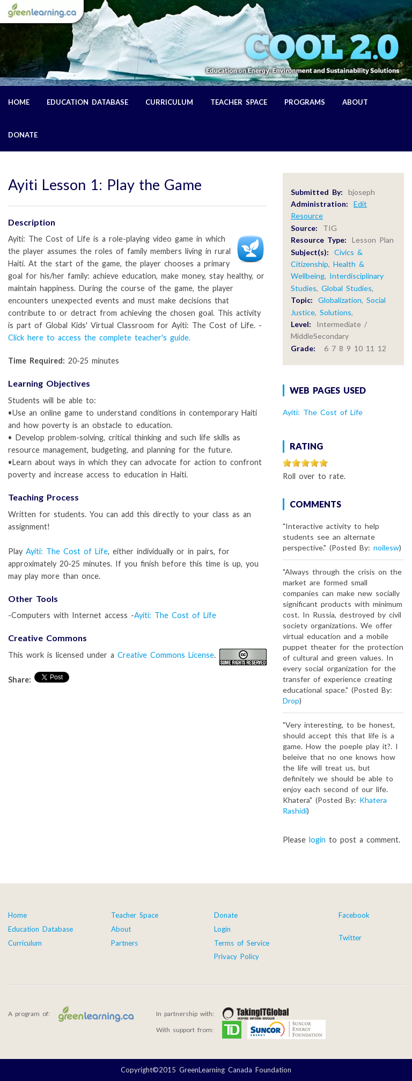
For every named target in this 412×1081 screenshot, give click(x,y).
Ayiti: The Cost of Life (67, 551)
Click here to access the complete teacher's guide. (99, 337)
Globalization (340, 299)
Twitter (350, 937)
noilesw (386, 547)
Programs (304, 102)
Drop (291, 700)
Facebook (354, 915)
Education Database (87, 102)
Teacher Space (238, 102)
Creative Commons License (165, 654)
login (317, 839)
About (355, 102)
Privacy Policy (236, 956)
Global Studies (346, 288)
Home (19, 102)
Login (222, 929)
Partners (124, 943)
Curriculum (169, 102)
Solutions (335, 312)
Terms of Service (241, 943)
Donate (23, 134)
